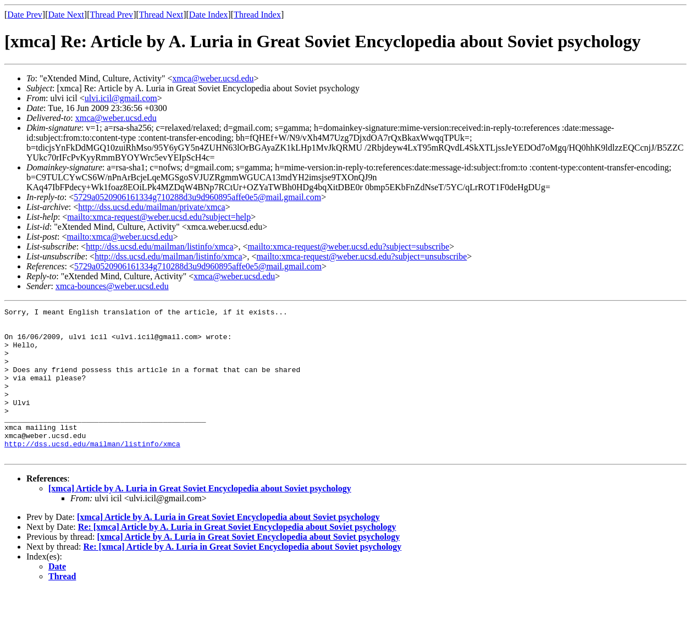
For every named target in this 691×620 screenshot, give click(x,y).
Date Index (208, 14)
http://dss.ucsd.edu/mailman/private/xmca (151, 207)
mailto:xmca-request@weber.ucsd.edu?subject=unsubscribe (362, 256)
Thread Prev (111, 14)
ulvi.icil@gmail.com (121, 98)
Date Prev (24, 14)
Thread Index (257, 14)
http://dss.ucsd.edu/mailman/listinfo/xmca (159, 246)
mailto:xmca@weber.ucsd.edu (120, 236)
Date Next (66, 14)
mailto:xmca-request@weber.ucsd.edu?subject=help (159, 217)
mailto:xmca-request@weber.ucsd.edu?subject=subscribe (349, 246)
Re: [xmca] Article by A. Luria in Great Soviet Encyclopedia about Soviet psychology (237, 556)
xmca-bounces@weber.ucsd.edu (112, 286)
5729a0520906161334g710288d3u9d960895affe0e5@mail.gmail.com (197, 197)
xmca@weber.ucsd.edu (213, 78)
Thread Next (161, 14)
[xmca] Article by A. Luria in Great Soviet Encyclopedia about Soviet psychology (199, 518)
